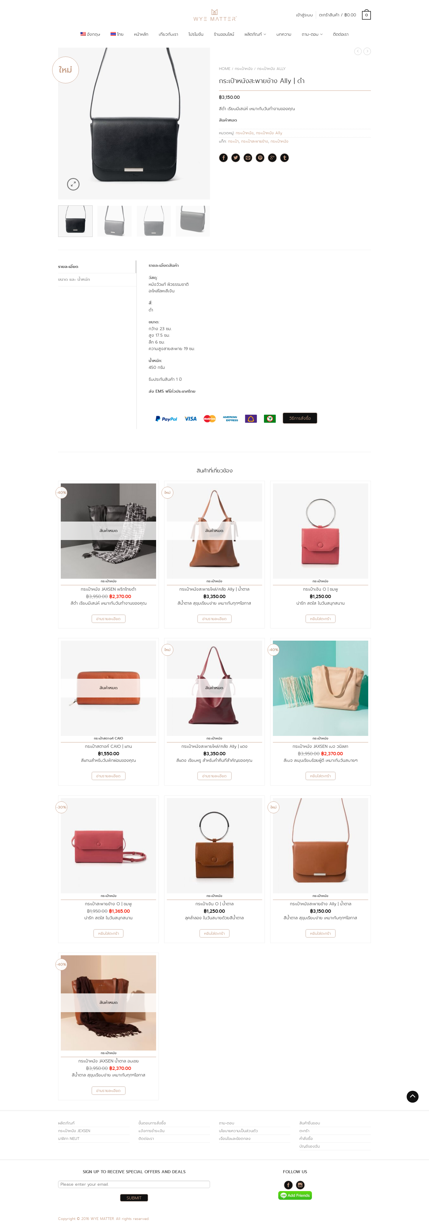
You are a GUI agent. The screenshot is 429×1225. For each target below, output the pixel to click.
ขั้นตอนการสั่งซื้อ (152, 1123)
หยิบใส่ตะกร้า (320, 619)
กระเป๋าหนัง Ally (271, 68)
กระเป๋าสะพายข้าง (254, 141)
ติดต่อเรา (341, 34)
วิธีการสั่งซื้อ (300, 418)
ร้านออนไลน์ (224, 34)
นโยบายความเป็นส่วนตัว (238, 1131)
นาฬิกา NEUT (69, 1138)
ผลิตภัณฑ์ (253, 34)
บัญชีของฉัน (309, 1146)
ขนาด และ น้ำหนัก (74, 279)
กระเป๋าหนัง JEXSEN (74, 1131)
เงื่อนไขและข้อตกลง (235, 1138)
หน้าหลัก (141, 34)
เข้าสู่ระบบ (304, 15)
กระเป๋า (233, 141)
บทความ (283, 34)
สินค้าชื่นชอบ (309, 1123)
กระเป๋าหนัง (244, 68)
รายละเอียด (68, 266)
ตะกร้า (304, 1131)
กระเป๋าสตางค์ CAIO (108, 738)
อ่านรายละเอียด (108, 619)
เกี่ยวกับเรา (168, 34)
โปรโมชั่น (196, 34)
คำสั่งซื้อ (306, 1138)
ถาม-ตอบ (310, 34)
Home (224, 68)
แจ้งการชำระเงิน (151, 1131)
